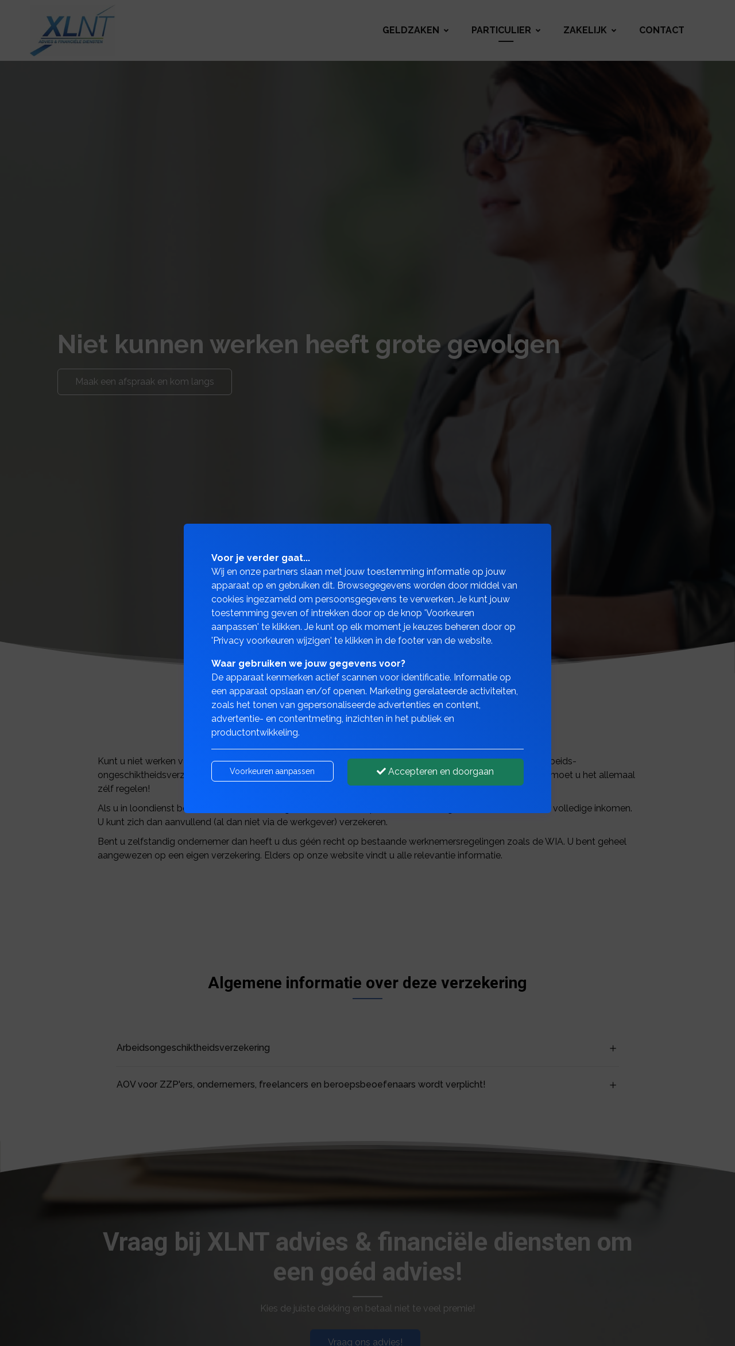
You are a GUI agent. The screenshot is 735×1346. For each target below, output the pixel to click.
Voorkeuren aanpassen (272, 771)
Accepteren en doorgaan (435, 771)
